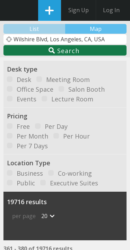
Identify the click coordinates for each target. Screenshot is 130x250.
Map (96, 29)
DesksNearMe (11, 10)
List (34, 29)
